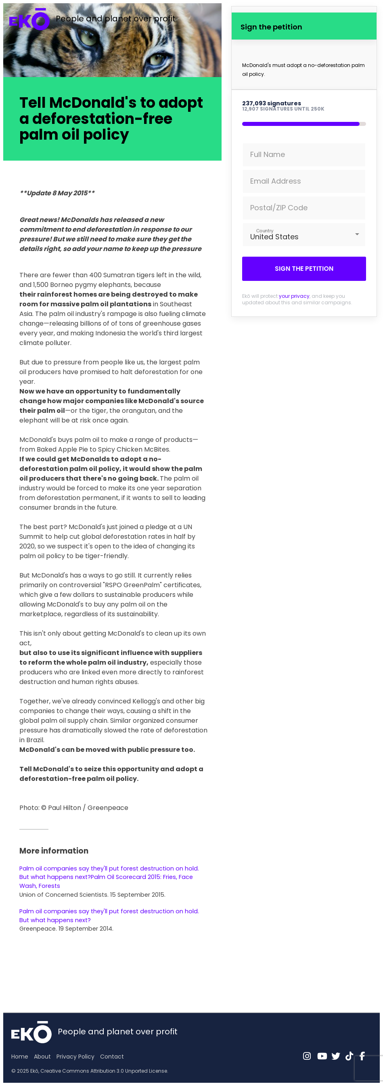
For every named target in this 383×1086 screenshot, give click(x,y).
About (42, 1057)
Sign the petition (304, 268)
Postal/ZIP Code (279, 208)
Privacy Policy (75, 1057)
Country (265, 231)
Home (19, 1057)
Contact (112, 1057)
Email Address (275, 181)
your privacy (294, 296)
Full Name (267, 154)
